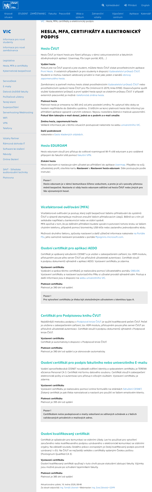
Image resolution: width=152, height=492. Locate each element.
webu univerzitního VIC (92, 277)
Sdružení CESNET (132, 388)
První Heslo (47, 71)
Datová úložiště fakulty (15, 91)
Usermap (120, 164)
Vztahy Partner (11, 138)
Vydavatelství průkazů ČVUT (124, 71)
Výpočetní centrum (117, 15)
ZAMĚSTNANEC (38, 13)
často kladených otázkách (68, 134)
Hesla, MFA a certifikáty (15, 65)
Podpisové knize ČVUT (89, 321)
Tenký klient (9, 101)
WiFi (5, 117)
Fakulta (53, 13)
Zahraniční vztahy (97, 15)
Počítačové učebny (13, 96)
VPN (5, 122)
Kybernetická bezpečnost (17, 70)
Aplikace (134, 13)
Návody (7, 154)
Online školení (11, 159)
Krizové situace (8, 15)
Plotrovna (8, 177)
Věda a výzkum (80, 15)
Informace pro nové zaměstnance (14, 48)
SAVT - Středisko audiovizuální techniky (15, 171)
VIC (42, 21)
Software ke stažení (13, 148)
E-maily (7, 86)
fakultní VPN (84, 155)
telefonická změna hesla (90, 95)
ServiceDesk (9, 80)
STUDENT (23, 13)
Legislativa (9, 60)
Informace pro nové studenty (14, 40)
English (145, 5)
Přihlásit (130, 5)
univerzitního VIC (130, 124)
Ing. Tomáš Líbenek (69, 487)
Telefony (7, 128)
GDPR (112, 487)
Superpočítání (11, 107)
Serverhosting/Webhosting (18, 112)
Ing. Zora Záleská (100, 487)
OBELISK (135, 270)
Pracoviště (64, 13)
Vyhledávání (110, 5)
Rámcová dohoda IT (14, 143)
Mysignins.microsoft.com (109, 236)
